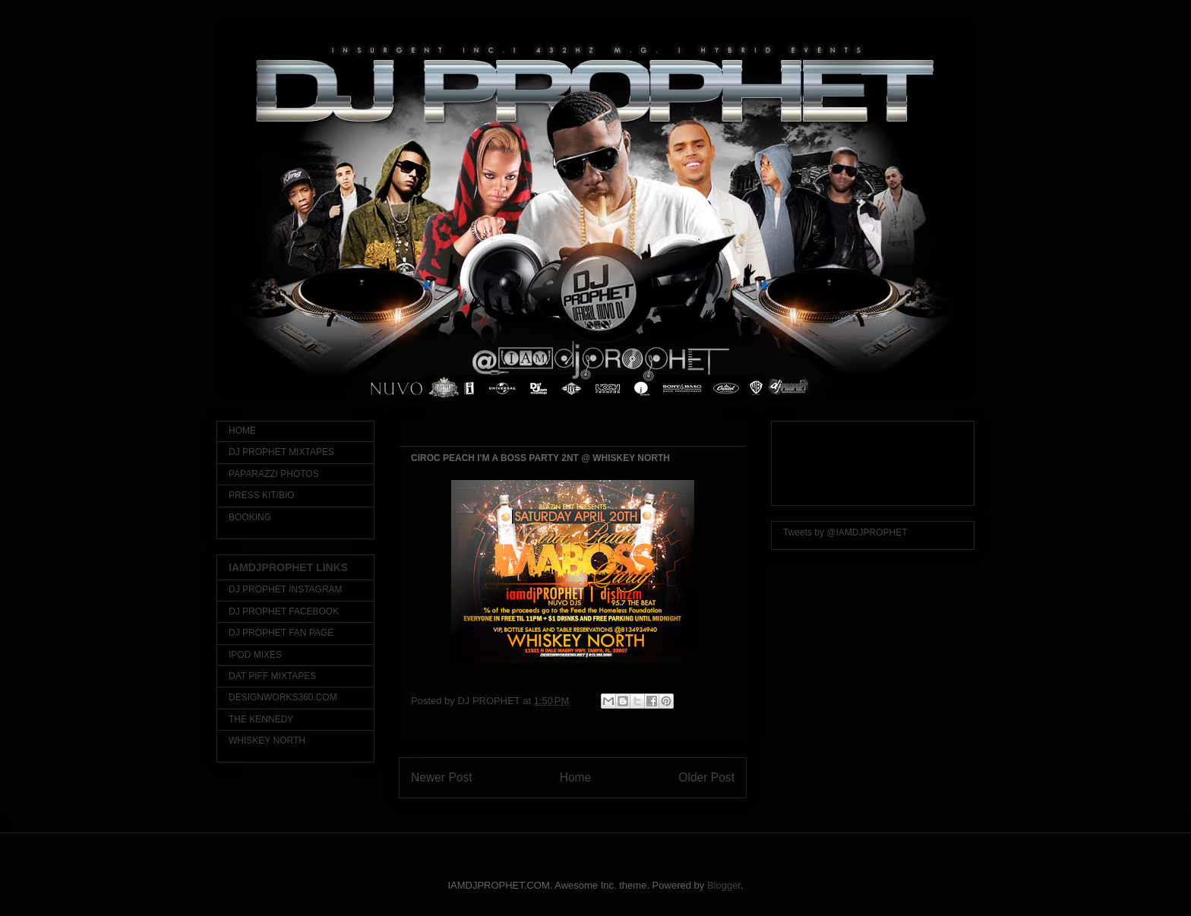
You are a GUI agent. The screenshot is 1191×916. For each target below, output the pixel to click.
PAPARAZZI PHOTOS (274, 474)
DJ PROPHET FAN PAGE (281, 632)
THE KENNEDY (261, 719)
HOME (242, 430)
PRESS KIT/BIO (262, 495)
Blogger (724, 885)
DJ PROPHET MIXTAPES (281, 452)
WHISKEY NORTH (267, 740)
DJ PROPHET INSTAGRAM (286, 589)
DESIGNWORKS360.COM (283, 697)
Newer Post (441, 777)
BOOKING (250, 517)
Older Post (706, 777)
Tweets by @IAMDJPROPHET (845, 532)
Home (576, 777)
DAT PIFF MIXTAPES (272, 676)
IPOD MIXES (255, 654)
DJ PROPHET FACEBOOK (284, 611)
